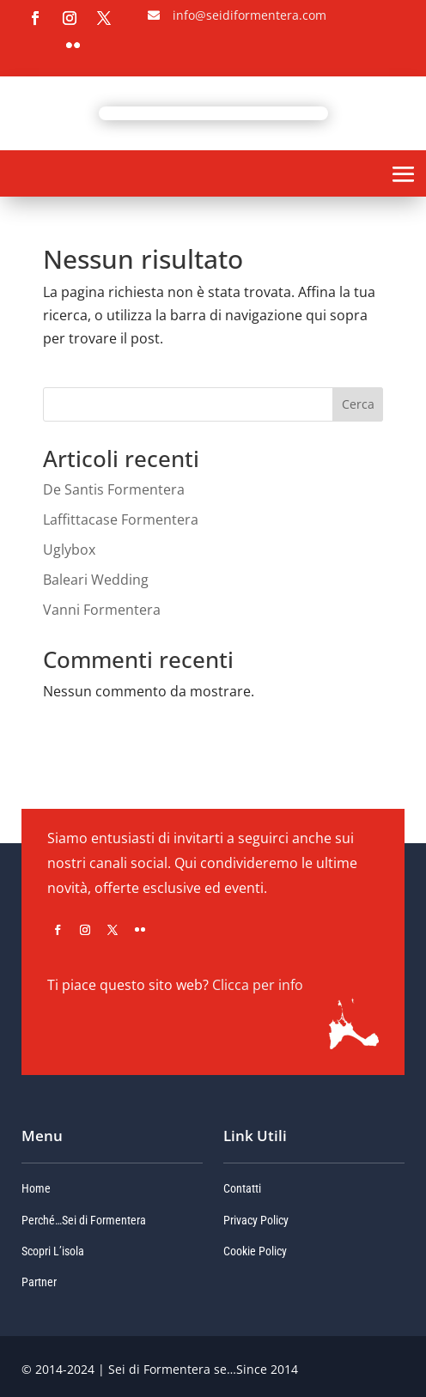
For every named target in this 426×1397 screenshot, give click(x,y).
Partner (39, 1282)
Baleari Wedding (96, 579)
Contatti (242, 1188)
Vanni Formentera (102, 609)
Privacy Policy (256, 1220)
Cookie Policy (255, 1251)
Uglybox (69, 549)
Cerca (358, 404)
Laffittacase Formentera (120, 519)
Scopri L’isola (52, 1251)
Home (36, 1188)
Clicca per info (257, 984)
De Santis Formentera (114, 489)
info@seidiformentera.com (249, 15)
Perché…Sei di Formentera (83, 1220)
